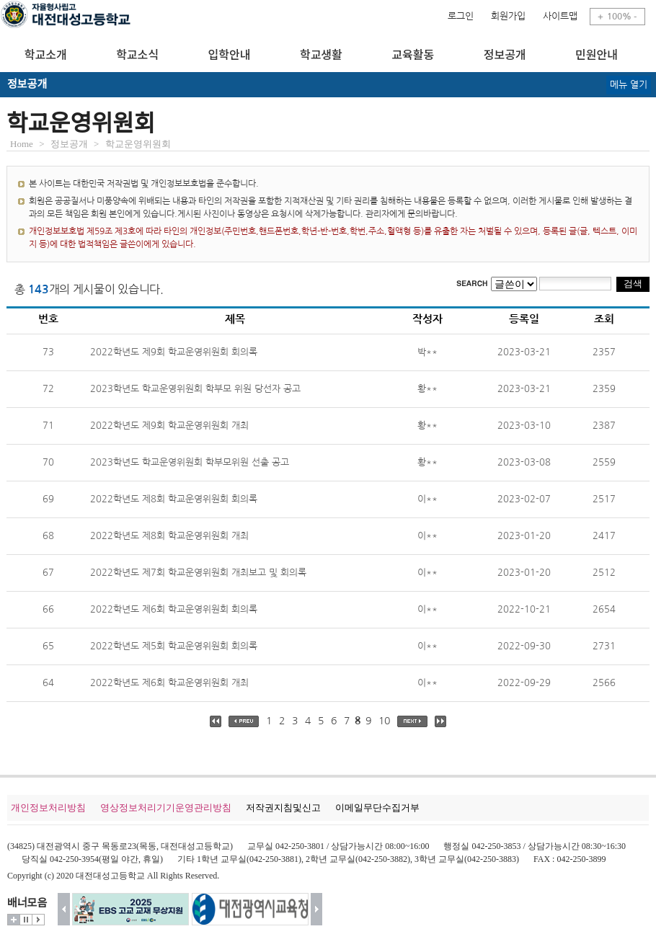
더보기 (13, 919)
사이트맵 (560, 16)
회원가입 (508, 16)
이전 (64, 909)
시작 (38, 919)
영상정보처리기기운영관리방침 (165, 807)
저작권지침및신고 (283, 807)
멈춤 (25, 919)
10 (384, 721)
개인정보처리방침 (48, 807)
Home (21, 143)
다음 (317, 909)
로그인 (461, 16)
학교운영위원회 (138, 143)
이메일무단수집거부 (377, 807)
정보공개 (69, 143)
